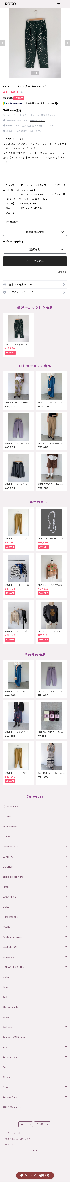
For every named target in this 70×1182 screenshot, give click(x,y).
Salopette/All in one (14, 1037)
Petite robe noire (13, 936)
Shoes (6, 1077)
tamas (6, 886)
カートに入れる (35, 261)
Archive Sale (10, 1097)
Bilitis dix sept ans (13, 876)
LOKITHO (8, 856)
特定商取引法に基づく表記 (18, 1138)
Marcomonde (10, 916)
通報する (62, 272)
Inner (6, 1047)
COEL (6, 906)
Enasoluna (9, 956)
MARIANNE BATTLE (13, 966)
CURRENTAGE (10, 846)
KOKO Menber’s (12, 1107)
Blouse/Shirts (10, 1006)
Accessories (10, 1057)
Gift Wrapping (13, 241)
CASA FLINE (9, 896)
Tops (5, 986)
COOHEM (8, 866)
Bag (5, 1067)
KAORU (7, 926)
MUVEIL (7, 816)
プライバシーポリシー (15, 1133)
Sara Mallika (10, 826)
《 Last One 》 (11, 806)
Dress (6, 1016)
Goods (7, 1087)
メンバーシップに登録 (16, 115)
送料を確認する (37, 120)
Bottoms (8, 1027)
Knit (5, 996)
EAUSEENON (10, 946)
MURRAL (7, 836)
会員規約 (9, 1144)
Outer (6, 976)
